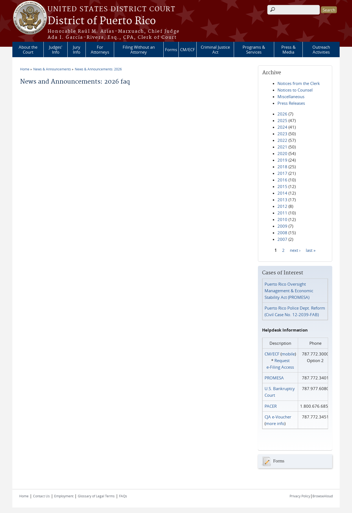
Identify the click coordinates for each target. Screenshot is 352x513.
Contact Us (41, 496)
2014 (282, 193)
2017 (282, 173)
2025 (282, 120)
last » (310, 250)
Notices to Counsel (295, 90)
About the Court (28, 49)
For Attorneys (100, 49)
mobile (288, 354)
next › (295, 250)
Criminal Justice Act (215, 49)
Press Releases (291, 103)
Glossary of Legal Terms (96, 496)
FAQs (123, 496)
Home (24, 69)
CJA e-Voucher (278, 417)
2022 (282, 140)
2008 (282, 232)
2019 (282, 160)
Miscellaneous (290, 96)
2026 (282, 114)
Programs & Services (254, 49)
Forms (171, 49)
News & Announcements (52, 69)
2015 (282, 186)
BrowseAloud (322, 496)
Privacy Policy (300, 496)
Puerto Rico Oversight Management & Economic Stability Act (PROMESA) (289, 290)
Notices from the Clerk (298, 83)
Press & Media (288, 49)
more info (275, 423)
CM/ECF (187, 49)
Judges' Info (55, 49)
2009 (282, 226)
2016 (282, 180)
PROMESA (274, 377)
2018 (282, 166)
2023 (282, 133)
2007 (282, 239)
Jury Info (76, 49)
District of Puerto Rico (102, 21)
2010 (282, 219)
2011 (282, 213)
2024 (282, 127)
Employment (63, 496)
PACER (271, 406)
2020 (282, 153)
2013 (282, 199)
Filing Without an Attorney (139, 49)
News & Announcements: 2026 (98, 69)
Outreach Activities (321, 49)
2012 (282, 206)
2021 (282, 147)
